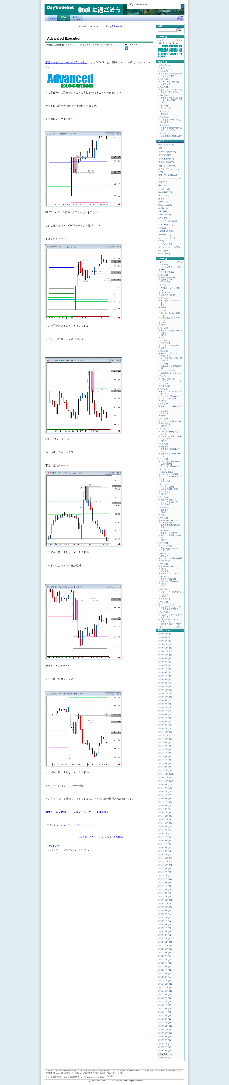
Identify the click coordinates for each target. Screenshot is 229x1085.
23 (167, 54)
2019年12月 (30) (165, 648)
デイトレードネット (52, 18)
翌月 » (179, 40)
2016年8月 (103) (165, 788)
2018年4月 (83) (164, 718)
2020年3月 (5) (164, 637)
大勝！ (164, 322)
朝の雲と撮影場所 (168, 277)
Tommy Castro (167, 472)
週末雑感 (164, 114)
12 (177, 49)
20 (180, 51)
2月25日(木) (163, 311)
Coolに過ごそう (63, 18)
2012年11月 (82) (165, 945)
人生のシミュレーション (171, 615)
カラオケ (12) (164, 189)
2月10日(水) (163, 507)
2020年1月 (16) (164, 644)
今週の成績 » (117, 26)
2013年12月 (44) (165, 900)
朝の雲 (164, 307)
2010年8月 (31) (164, 1040)
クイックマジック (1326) (169, 247)
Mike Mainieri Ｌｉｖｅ (170, 373)
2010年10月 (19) (165, 1033)
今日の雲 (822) (164, 155)
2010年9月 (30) (164, 1036)
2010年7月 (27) (164, 1043)
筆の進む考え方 (167, 272)
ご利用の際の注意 (180, 18)
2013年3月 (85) (164, 931)
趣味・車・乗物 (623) (167, 175)
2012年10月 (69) (165, 949)
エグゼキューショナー (72, 825)
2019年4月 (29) (164, 676)
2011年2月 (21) (164, 1019)
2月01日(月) (163, 612)
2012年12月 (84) (165, 942)
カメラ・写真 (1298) (167, 152)
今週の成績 (165, 292)
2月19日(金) (163, 389)
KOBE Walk (76, 18)
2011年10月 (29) (165, 991)
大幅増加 (164, 411)
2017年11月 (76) (165, 735)
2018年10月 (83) (165, 697)
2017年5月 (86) (164, 756)
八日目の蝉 (165, 282)
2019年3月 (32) (164, 679)
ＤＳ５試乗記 (166, 522)
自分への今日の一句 (169, 502)
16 (167, 51)
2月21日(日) (163, 364)
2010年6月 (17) (164, 1047)
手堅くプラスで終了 (169, 609)
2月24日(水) (163, 328)
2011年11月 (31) (165, 987)
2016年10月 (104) (165, 781)
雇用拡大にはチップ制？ (171, 624)
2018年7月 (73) (164, 707)
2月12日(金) (163, 484)
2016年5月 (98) (164, 798)
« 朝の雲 (83, 26)
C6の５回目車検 (168, 379)
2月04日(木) (163, 576)
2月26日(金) (163, 298)
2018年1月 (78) (164, 728)
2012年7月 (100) (165, 959)
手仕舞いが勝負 (167, 487)
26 (177, 54)
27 (180, 54)
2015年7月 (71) (164, 833)
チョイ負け (165, 424)
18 (173, 51)
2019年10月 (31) (165, 655)
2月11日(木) (163, 497)
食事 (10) (162, 148)
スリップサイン (167, 604)
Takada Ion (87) (165, 205)
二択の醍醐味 (166, 464)
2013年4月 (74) (164, 928)
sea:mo (164, 269)
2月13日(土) (163, 469)
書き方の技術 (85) (166, 162)
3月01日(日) (163, 106)
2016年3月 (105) (165, 805)
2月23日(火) (163, 340)
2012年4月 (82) (164, 970)
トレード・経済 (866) (167, 221)
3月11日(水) (163, 71)
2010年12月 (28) (165, 1026)
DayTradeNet (60, 7)
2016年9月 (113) (165, 784)
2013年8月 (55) (164, 914)
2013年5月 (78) (164, 924)
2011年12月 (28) (165, 984)
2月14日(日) (163, 459)
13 (180, 49)
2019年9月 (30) (164, 658)
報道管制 (164, 447)
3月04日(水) (163, 95)
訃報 (163, 68)
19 (177, 51)
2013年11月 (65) (165, 903)
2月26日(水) (163, 125)
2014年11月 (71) (165, 861)
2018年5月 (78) (164, 714)
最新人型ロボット (168, 280)
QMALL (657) (164, 254)
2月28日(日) (163, 275)
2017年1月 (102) (165, 770)
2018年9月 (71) (164, 700)
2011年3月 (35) (164, 1015)
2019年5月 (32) (164, 672)
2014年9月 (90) (164, 868)
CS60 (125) (163, 202)
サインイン (71, 850)
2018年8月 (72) (164, 704)
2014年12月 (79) (165, 858)
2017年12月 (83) (165, 732)
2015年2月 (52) (164, 851)
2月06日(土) (163, 553)
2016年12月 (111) (165, 774)
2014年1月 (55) (164, 896)
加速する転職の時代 (169, 489)
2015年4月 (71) (164, 844)
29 (163, 56)
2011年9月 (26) (164, 994)
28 (160, 56)
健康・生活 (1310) (166, 145)
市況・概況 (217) (165, 224)
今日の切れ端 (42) (166, 159)
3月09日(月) (163, 79)
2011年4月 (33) (164, 1012)
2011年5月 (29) (164, 1008)
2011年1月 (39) (164, 1022)
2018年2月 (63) (164, 725)
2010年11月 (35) (165, 1029)
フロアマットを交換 (169, 345)
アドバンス (58, 825)
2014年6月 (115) (165, 879)
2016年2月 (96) (164, 809)
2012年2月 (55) (164, 977)
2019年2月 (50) (164, 683)
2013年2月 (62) (164, 935)
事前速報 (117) (164, 234)
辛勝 (163, 527)
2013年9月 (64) (164, 910)
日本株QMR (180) (165, 231)
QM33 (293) (163, 251)
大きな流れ (165, 617)
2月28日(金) (163, 117)
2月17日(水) (163, 419)
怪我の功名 (165, 504)
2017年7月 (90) (164, 749)
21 (160, 54)
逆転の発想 (165, 343)
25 (173, 54)
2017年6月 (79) (164, 753)
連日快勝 (164, 571)
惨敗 (163, 305)
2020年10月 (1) (164, 634)
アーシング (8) (164, 214)
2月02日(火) (163, 602)
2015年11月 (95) (165, 819)
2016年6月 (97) (164, 795)
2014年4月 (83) (164, 886)
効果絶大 (164, 510)
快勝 (163, 586)
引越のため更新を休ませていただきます (171, 74)
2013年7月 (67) (164, 917)
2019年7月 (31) (164, 665)
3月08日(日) (163, 87)
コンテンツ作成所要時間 (171, 558)
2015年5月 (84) (164, 840)
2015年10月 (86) (165, 823)
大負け (164, 337)
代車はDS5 (165, 550)
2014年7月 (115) (165, 875)
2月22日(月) (163, 351)
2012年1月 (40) (164, 980)
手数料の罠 (165, 356)
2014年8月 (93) (164, 872)
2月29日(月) (163, 265)
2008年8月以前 (164, 1058)
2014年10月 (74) (165, 865)
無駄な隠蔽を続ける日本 (171, 136)
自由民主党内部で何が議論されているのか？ (171, 129)
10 (170, 49)
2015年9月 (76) (164, 826)
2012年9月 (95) (164, 952)
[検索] (153, 5)
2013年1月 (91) (164, 938)
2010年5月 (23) (164, 1050)
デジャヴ (164, 556)
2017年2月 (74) (164, 767)
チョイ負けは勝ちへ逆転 (171, 421)
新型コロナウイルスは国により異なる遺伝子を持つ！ (171, 100)
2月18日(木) (163, 404)
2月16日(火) (163, 429)
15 (163, 51)
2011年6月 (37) (164, 1005)
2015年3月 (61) (164, 847)
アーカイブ (166, 630)
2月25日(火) (163, 133)
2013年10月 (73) (165, 907)
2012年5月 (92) (164, 966)
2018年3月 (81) (164, 721)
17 (170, 51)
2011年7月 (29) (164, 1001)
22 (163, 54)
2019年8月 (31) (164, 662)
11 (173, 49)
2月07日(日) (163, 543)
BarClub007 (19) (165, 192)
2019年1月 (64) (164, 686)
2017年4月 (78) (164, 760)
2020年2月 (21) (164, 641)
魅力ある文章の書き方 (170, 525)
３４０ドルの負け (168, 398)
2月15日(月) (163, 444)
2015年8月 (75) (164, 830)
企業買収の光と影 (168, 295)
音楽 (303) (162, 182)
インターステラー (168, 371)
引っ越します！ (167, 108)
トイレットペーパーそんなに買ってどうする (171, 91)
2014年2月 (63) (164, 893)
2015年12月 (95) (165, 816)
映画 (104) (162, 185)
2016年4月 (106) (165, 802)
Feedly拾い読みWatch (170, 396)
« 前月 (160, 40)
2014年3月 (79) (164, 889)
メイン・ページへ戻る (99, 26)
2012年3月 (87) (164, 973)
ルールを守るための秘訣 (171, 267)
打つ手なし (165, 491)
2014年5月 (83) (164, 882)
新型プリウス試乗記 (169, 533)
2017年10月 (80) (165, 739)
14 (160, 51)
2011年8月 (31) (164, 998)
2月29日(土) (163, 111)
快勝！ (164, 348)
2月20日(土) (163, 376)
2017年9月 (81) (164, 742)
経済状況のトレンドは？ (171, 607)
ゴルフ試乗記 (166, 546)
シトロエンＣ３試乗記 (170, 474)
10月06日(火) (164, 65)
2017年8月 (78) (164, 746)
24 (170, 54)
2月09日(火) (163, 518)
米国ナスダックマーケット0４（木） (66, 62)
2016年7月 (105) (165, 791)
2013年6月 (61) (164, 921)
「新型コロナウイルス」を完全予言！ (171, 121)
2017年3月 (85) (164, 763)
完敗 (163, 515)
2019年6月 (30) (164, 669)
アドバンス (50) (165, 244)
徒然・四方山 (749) (166, 166)
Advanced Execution (169, 520)
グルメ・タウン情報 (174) (169, 178)
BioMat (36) (163, 208)
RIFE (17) (162, 211)
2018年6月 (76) (164, 711)
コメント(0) (132, 44)
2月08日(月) (163, 530)
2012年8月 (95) (164, 956)
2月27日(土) (163, 285)
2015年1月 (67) (164, 854)
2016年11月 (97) (165, 777)
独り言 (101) (163, 195)
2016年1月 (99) (164, 812)
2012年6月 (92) (164, 963)
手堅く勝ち (165, 413)
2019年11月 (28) (165, 651)
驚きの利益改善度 (168, 579)
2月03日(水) (163, 589)
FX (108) (162, 228)
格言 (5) (161, 199)
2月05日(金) (163, 564)
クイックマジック (89, 825)
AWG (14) (162, 218)
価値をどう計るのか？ (170, 353)
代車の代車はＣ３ (168, 500)
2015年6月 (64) (164, 837)
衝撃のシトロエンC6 (169, 573)
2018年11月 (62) (165, 693)
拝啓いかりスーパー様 (170, 462)
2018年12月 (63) (165, 690)
